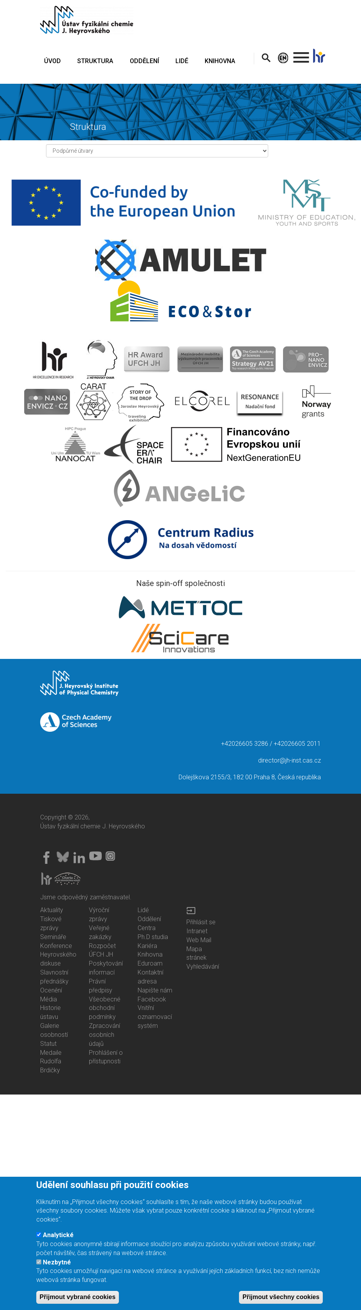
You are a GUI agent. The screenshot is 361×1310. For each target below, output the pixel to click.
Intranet (196, 931)
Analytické (58, 1243)
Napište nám (155, 990)
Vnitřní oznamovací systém (155, 1016)
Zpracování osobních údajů (104, 1034)
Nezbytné (57, 1270)
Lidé (143, 910)
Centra (147, 928)
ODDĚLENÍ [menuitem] (144, 61)
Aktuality (51, 910)
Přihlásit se (201, 922)
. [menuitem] (301, 54)
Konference (56, 946)
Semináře (53, 937)
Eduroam (150, 963)
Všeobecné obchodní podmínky (104, 1008)
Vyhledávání (202, 966)
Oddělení (149, 919)
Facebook (152, 999)
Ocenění (51, 990)
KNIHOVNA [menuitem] (220, 61)
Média (48, 999)
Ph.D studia (153, 937)
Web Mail (198, 940)
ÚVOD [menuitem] (52, 61)
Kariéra (147, 946)
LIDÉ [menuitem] (181, 61)
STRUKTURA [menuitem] (95, 61)
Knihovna (150, 954)
